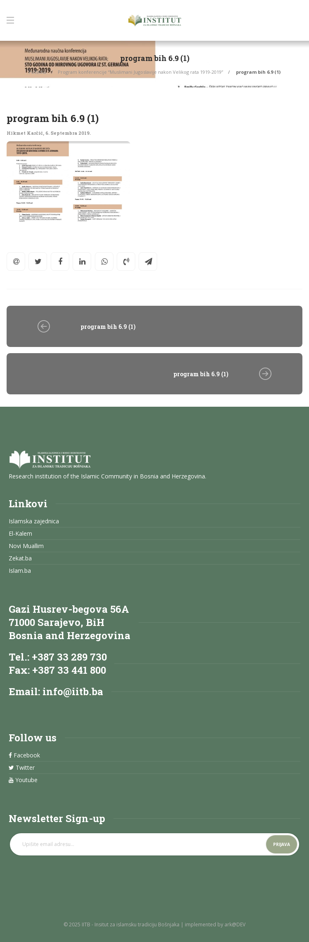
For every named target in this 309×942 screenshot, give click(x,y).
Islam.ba (20, 571)
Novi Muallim (26, 546)
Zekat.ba (20, 558)
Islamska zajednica (34, 521)
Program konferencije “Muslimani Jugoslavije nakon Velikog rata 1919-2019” (140, 72)
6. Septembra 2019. (68, 133)
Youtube (23, 780)
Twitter (22, 768)
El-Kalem (20, 534)
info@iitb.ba (72, 691)
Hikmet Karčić (25, 133)
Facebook (24, 755)
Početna (37, 72)
